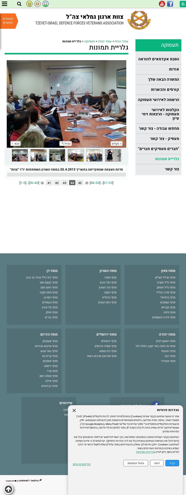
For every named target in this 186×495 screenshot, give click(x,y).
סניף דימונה (51, 366)
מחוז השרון (108, 270)
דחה (156, 463)
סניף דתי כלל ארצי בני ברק (42, 277)
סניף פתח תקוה (49, 292)
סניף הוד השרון (108, 287)
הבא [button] (15, 143)
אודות (174, 69)
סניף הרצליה (109, 297)
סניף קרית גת (50, 356)
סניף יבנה (169, 356)
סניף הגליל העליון (165, 277)
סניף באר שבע (49, 351)
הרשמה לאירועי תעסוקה (158, 100)
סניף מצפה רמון (49, 376)
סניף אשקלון (50, 341)
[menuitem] (158, 59)
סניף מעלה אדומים (106, 346)
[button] (19, 4)
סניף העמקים (167, 302)
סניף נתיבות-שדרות (46, 346)
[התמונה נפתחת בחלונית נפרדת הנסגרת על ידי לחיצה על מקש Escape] (66, 104)
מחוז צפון (168, 270)
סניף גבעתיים (50, 302)
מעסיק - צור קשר (164, 138)
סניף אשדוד (168, 361)
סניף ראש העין (49, 287)
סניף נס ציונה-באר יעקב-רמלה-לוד (155, 346)
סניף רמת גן (51, 297)
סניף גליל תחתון (166, 287)
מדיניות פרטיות (81, 464)
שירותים (66, 403)
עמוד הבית (121, 41)
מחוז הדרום (49, 334)
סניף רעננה (110, 292)
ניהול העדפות (136, 463)
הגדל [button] (66, 143)
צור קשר (172, 169)
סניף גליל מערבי (166, 282)
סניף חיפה (169, 312)
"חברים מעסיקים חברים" (158, 149)
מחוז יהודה (167, 334)
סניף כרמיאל (167, 297)
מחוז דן (52, 270)
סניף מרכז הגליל (165, 292)
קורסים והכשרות (165, 89)
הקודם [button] (116, 143)
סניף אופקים (50, 361)
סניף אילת (52, 381)
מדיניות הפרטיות (145, 452)
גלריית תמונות (167, 159)
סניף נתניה (111, 277)
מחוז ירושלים (106, 334)
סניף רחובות (168, 351)
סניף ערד (52, 371)
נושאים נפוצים (7, 20)
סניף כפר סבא (108, 282)
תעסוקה (170, 45)
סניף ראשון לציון (165, 341)
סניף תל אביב (50, 307)
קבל (172, 463)
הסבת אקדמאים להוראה (158, 59)
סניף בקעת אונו (49, 282)
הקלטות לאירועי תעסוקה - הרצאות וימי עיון (160, 114)
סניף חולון (52, 312)
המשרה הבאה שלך (163, 79)
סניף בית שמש (108, 351)
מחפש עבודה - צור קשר (159, 128)
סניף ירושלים (109, 341)
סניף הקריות (168, 307)
